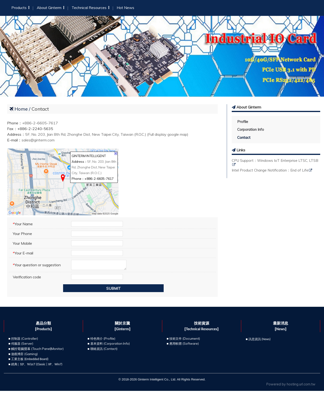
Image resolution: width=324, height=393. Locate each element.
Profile (242, 121)
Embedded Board (36, 361)
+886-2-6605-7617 (40, 123)
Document (191, 341)
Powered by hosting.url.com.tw (290, 386)
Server (27, 346)
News (266, 341)
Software (191, 346)
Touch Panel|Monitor (47, 351)
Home (21, 109)
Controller (29, 341)
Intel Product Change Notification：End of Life (270, 170)
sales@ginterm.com (38, 140)
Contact (243, 137)
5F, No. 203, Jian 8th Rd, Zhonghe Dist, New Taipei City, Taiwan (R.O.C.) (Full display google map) (106, 134)
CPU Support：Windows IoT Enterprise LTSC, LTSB (275, 161)
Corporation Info (250, 129)
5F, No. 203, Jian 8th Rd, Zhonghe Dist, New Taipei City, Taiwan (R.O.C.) (94, 167)
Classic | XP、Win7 (49, 366)
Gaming (31, 356)
